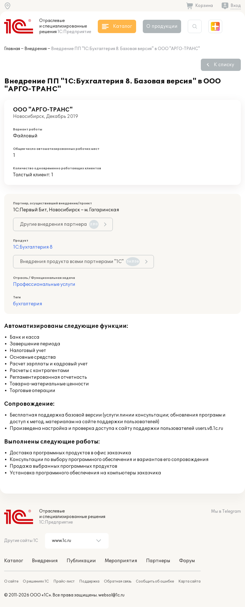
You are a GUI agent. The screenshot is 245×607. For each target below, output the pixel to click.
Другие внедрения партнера (59, 224)
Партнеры (158, 561)
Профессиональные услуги (44, 284)
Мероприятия (121, 561)
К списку (224, 65)
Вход (236, 5)
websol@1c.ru (111, 595)
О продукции (162, 26)
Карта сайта (189, 581)
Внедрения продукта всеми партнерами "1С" (80, 261)
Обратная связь (117, 581)
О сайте (11, 581)
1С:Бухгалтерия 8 (32, 247)
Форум (187, 561)
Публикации (81, 561)
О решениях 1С (36, 581)
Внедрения (35, 48)
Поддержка (89, 581)
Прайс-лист (64, 581)
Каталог (13, 561)
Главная (12, 48)
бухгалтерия (27, 304)
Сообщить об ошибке (155, 581)
